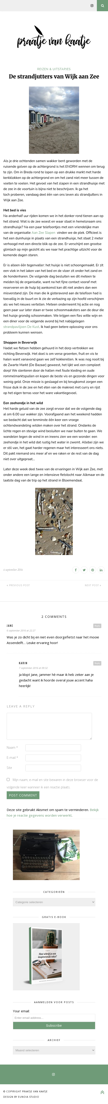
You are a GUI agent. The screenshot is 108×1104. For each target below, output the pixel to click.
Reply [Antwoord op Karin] (97, 663)
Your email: (21, 1011)
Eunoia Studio (28, 1096)
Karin (23, 663)
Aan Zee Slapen (44, 232)
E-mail (12, 757)
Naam (12, 747)
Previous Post (18, 585)
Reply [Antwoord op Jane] (97, 625)
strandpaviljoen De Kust (21, 327)
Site (9, 768)
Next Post (93, 585)
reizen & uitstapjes (54, 69)
